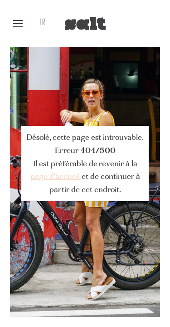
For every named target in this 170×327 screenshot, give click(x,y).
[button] (18, 23)
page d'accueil (56, 176)
